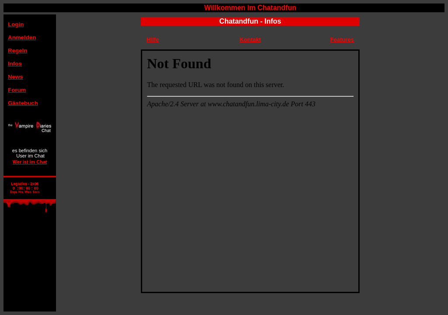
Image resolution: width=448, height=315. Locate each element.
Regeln (17, 50)
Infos (15, 63)
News (15, 77)
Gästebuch (23, 103)
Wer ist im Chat (30, 161)
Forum (17, 90)
